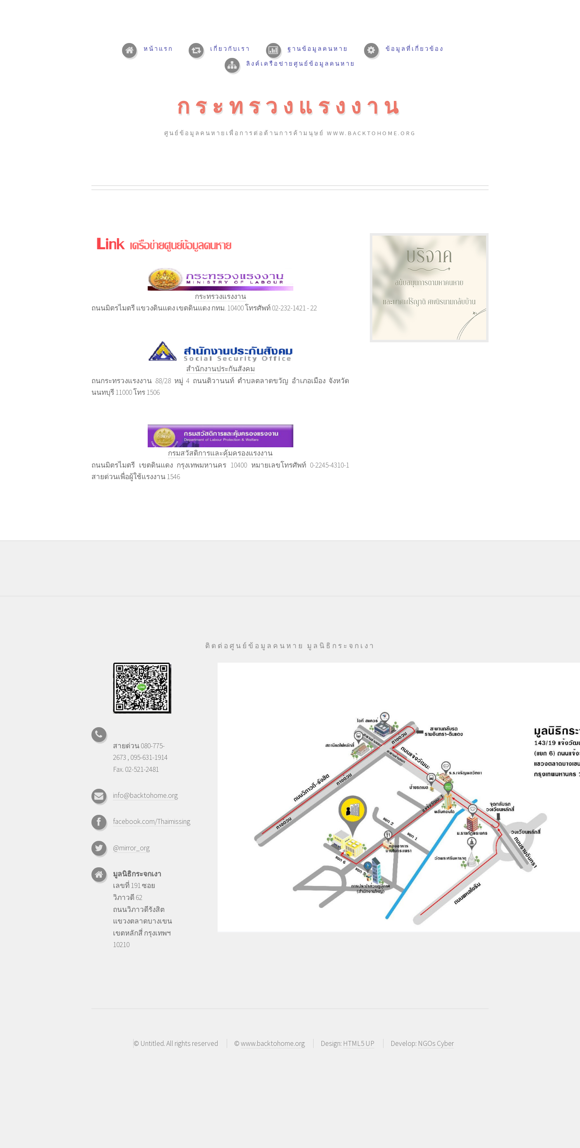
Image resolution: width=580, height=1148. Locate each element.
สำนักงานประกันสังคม (220, 368)
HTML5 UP (358, 1043)
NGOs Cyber (436, 1043)
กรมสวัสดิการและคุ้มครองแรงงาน (220, 453)
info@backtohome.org (145, 795)
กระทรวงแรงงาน (290, 106)
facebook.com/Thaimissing (151, 821)
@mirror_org (131, 847)
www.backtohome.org (273, 1043)
